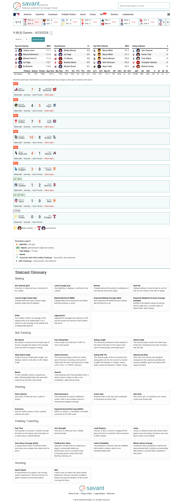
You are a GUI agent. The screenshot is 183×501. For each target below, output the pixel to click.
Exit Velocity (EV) (22, 286)
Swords (57, 372)
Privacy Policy (86, 494)
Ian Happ (26, 62)
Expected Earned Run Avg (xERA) (68, 409)
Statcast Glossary (30, 272)
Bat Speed (19, 340)
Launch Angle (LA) (62, 286)
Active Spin (99, 394)
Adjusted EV (59, 316)
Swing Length (100, 340)
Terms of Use (73, 494)
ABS (103, 14)
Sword (22, 254)
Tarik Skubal (146, 58)
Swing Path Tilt (100, 355)
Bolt (56, 470)
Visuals (93, 14)
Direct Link (18, 95)
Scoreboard (52, 14)
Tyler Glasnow (146, 50)
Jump (135, 428)
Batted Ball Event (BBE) (64, 298)
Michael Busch (70, 66)
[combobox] (144, 5)
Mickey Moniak (70, 50)
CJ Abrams (68, 58)
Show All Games (38, 40)
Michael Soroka (147, 66)
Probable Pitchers (69, 14)
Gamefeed (40, 14)
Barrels (97, 286)
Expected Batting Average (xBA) (107, 298)
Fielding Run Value (62, 443)
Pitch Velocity (21, 394)
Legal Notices (99, 494)
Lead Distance (100, 428)
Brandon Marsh (70, 62)
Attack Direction (61, 355)
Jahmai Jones (29, 50)
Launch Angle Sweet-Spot (26, 298)
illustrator (28, 14)
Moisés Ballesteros (31, 54)
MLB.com (111, 494)
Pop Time (19, 428)
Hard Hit (23, 244)
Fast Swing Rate (61, 340)
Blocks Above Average (142, 443)
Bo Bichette (28, 66)
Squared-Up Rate (140, 355)
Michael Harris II (29, 58)
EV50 (17, 316)
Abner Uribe (107, 66)
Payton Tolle (146, 54)
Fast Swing (24, 251)
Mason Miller (107, 50)
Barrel (24, 248)
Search (83, 14)
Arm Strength (60, 428)
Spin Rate (137, 394)
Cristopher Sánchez (149, 62)
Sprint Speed (20, 470)
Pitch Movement (61, 394)
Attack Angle (138, 340)
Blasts (17, 372)
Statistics (114, 14)
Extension (19, 409)
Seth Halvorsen (108, 62)
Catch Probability (101, 443)
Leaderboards (128, 14)
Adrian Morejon (108, 58)
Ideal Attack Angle (22, 355)
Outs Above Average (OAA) (26, 443)
